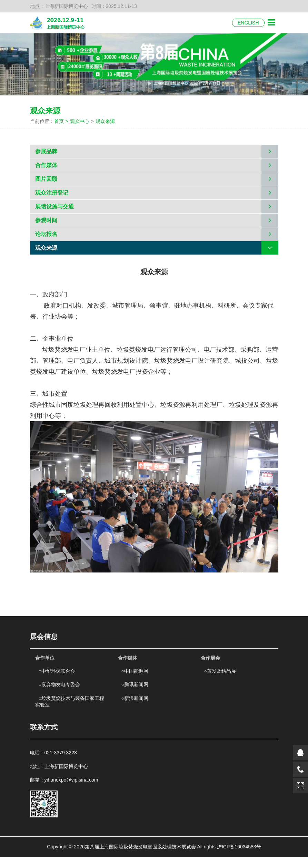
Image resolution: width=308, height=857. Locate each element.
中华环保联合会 (57, 671)
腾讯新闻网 (134, 684)
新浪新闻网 (134, 698)
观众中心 (79, 121)
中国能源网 (134, 671)
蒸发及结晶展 (220, 671)
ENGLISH (248, 22)
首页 (62, 121)
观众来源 (105, 121)
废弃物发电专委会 (59, 684)
